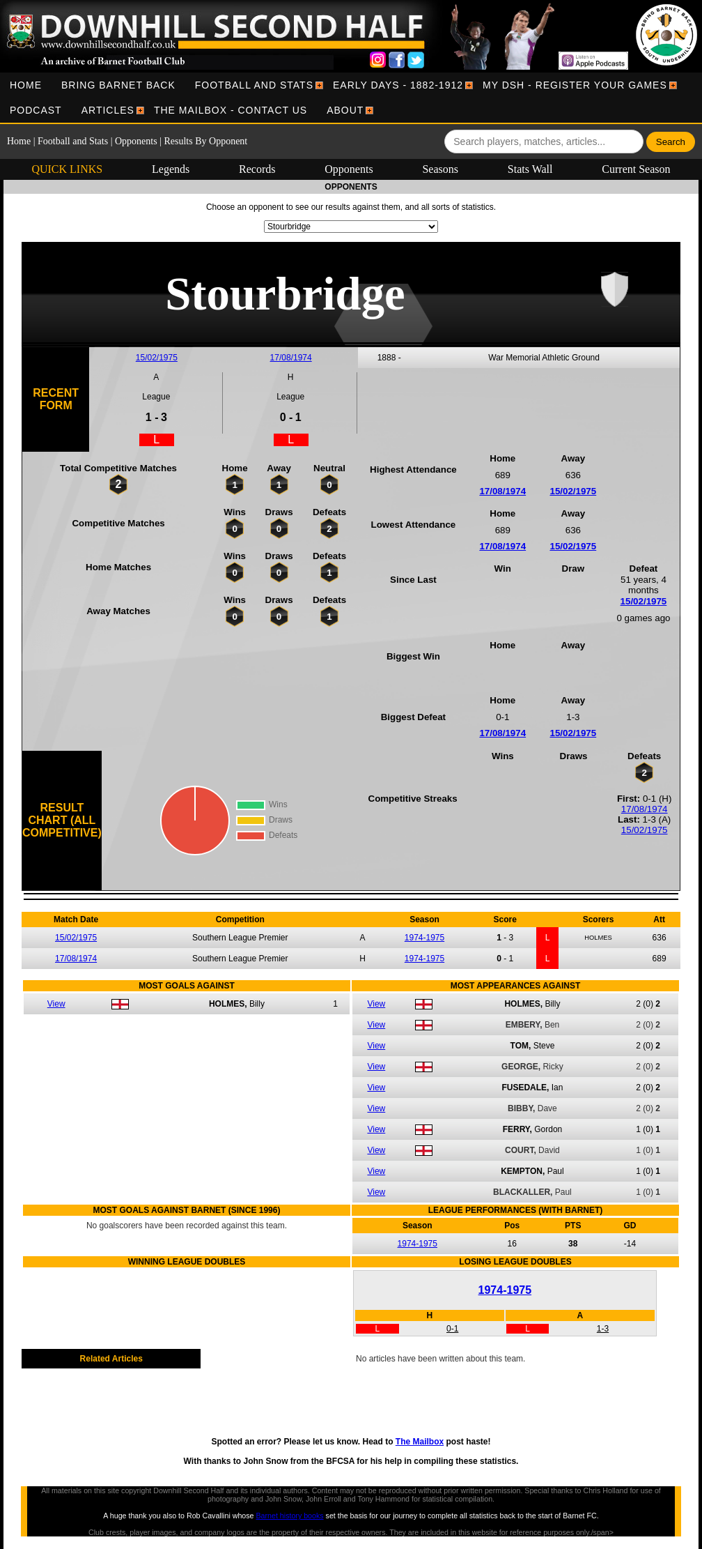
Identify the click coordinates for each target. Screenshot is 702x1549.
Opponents (136, 141)
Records (257, 169)
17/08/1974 (291, 358)
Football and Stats (254, 85)
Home (26, 85)
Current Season (636, 169)
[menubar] (351, 98)
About (345, 110)
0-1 (452, 1329)
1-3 (603, 1329)
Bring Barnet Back (118, 85)
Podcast (36, 110)
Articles (107, 110)
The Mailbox (420, 1442)
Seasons (440, 169)
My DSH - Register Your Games (575, 85)
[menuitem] (26, 85)
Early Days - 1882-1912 (398, 85)
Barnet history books (289, 1515)
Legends (170, 169)
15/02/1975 (157, 358)
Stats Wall (530, 169)
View (56, 1004)
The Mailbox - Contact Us (230, 110)
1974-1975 (424, 938)
